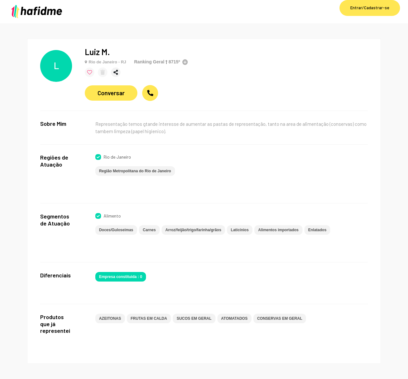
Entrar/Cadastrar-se (369, 7)
